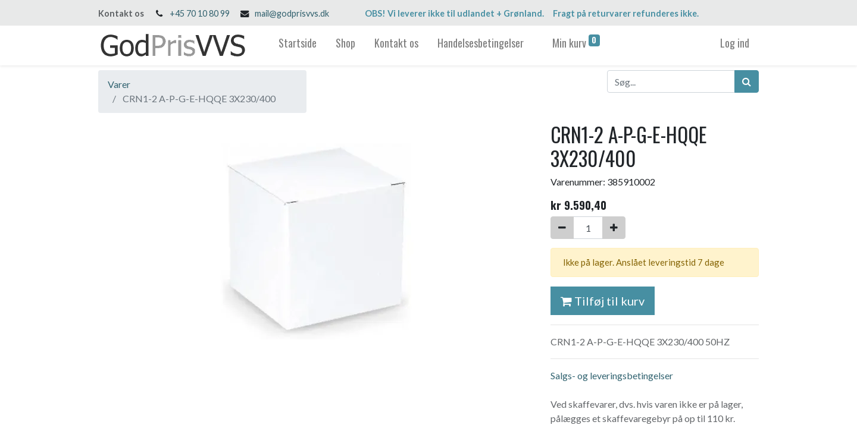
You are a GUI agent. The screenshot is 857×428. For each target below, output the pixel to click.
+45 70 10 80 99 (200, 13)
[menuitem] (298, 45)
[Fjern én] (562, 227)
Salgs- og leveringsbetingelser (612, 375)
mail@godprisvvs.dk (292, 13)
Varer (119, 84)
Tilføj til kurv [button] (603, 301)
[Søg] (746, 81)
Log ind (734, 43)
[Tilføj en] (613, 227)
